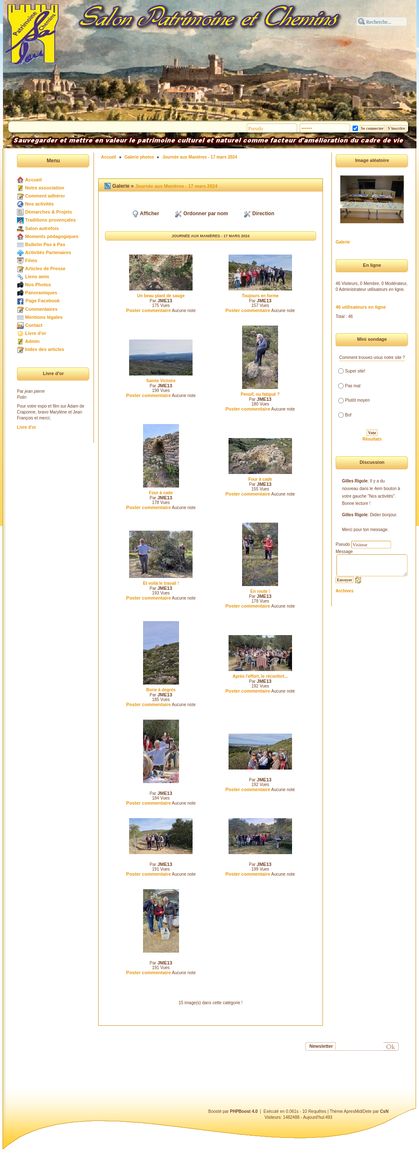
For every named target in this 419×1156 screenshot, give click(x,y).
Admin (32, 341)
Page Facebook (42, 300)
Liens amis (37, 276)
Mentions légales (44, 317)
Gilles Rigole (355, 481)
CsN (384, 1111)
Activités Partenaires (48, 252)
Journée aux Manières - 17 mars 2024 (200, 157)
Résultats (371, 439)
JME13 (164, 300)
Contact (33, 325)
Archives (344, 591)
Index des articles (44, 349)
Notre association (44, 187)
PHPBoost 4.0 (244, 1111)
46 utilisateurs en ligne (361, 307)
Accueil (33, 179)
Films (31, 260)
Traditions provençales (50, 219)
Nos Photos (38, 284)
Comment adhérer (45, 195)
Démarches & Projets (48, 211)
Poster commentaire (148, 310)
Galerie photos (139, 157)
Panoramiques (41, 292)
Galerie (343, 242)
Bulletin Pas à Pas (45, 244)
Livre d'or (35, 333)
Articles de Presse (45, 268)
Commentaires (41, 309)
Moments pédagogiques (51, 236)
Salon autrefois (41, 228)
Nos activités (39, 203)
